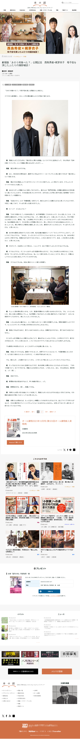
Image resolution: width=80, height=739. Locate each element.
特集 (57, 10)
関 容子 (10, 71)
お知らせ (5, 698)
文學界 (36, 691)
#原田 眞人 (21, 557)
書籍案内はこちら (23, 672)
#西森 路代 (55, 489)
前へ (33, 412)
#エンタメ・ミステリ (14, 75)
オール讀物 (8, 84)
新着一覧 (20, 691)
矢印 (38, 642)
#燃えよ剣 (8, 557)
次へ (46, 412)
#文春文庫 (54, 557)
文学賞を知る (32, 10)
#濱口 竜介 (20, 493)
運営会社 (5, 696)
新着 (5, 10)
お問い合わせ (6, 701)
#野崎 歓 (26, 493)
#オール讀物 (8, 73)
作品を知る (22, 10)
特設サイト (65, 10)
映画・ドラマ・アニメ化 (46, 10)
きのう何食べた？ (16, 84)
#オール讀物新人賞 (52, 527)
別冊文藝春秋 (37, 696)
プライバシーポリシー (9, 693)
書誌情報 (74, 10)
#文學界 (43, 489)
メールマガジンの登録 (54, 596)
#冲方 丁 (43, 557)
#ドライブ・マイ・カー (11, 493)
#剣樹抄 (48, 557)
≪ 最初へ (27, 412)
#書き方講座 (60, 527)
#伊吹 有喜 (15, 525)
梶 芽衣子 (31, 84)
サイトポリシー (7, 691)
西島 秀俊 (25, 84)
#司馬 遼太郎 (15, 557)
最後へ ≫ (53, 412)
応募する (46, 592)
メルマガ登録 (56, 671)
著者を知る (12, 10)
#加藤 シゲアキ (22, 525)
